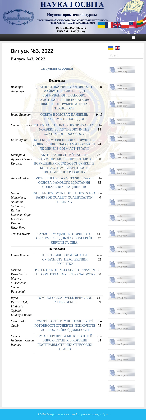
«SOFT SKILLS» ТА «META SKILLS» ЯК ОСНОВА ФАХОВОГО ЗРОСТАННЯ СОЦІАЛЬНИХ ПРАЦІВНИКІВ (64, 182)
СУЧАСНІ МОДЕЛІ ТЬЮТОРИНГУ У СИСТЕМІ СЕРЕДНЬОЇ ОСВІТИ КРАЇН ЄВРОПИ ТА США (64, 238)
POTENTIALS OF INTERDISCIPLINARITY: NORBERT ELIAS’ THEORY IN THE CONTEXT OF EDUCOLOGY (64, 129)
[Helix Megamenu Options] (133, 37)
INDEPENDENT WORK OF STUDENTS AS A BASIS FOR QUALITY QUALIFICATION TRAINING (64, 197)
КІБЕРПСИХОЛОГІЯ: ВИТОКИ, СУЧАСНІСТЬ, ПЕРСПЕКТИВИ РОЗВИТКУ (65, 259)
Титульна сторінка (57, 68)
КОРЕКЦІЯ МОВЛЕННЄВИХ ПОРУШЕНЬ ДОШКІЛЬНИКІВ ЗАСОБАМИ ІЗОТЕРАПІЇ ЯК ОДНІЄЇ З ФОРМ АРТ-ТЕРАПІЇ (64, 144)
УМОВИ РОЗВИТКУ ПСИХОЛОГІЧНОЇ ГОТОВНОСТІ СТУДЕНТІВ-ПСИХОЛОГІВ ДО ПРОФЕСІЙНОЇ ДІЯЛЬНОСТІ (64, 325)
